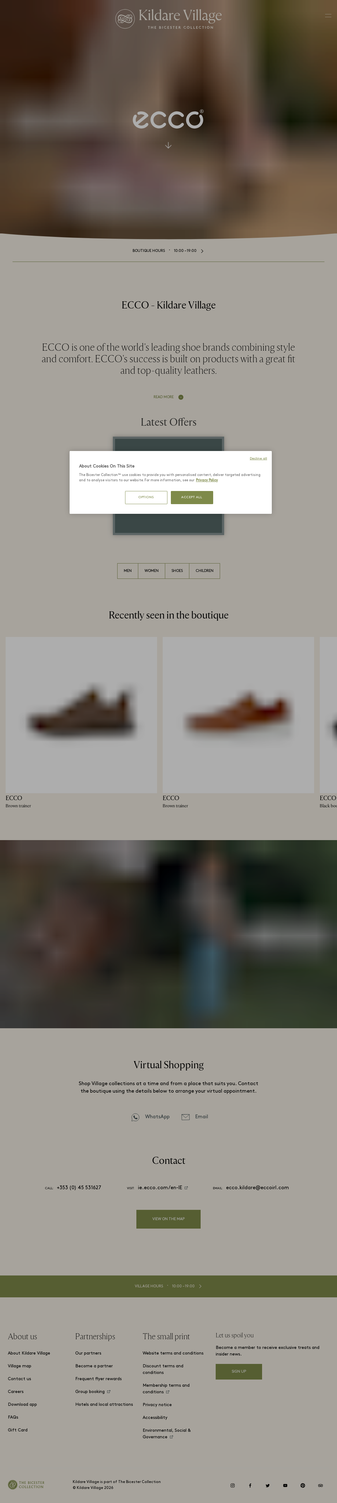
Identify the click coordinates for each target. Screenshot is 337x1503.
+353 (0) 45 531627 (79, 1187)
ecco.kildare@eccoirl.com (257, 1187)
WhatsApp (157, 1117)
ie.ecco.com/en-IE (160, 1187)
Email (201, 1117)
